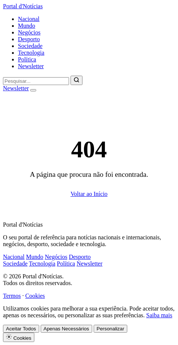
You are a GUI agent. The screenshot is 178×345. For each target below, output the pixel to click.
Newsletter (31, 66)
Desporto (29, 39)
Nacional (29, 19)
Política (27, 59)
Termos (12, 296)
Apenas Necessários (66, 329)
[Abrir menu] (33, 90)
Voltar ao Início (89, 194)
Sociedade (30, 46)
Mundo (26, 25)
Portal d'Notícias (23, 6)
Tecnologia (31, 52)
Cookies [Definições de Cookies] (18, 337)
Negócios (29, 32)
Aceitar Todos (21, 329)
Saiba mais (159, 315)
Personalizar (110, 329)
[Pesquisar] (76, 80)
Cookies (35, 296)
